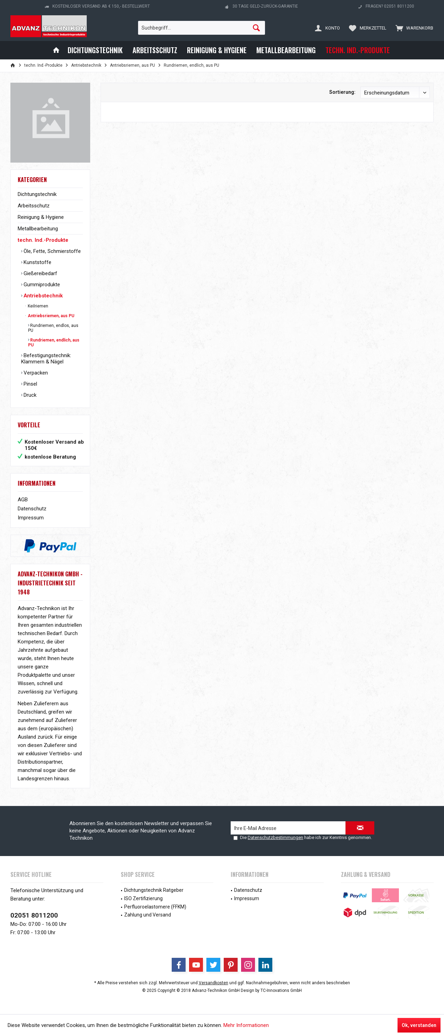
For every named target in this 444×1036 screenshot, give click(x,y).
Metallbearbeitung (38, 228)
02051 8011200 (34, 915)
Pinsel (29, 384)
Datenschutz (32, 508)
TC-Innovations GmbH (281, 990)
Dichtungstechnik (37, 194)
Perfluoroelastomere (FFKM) (155, 907)
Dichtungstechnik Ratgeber (153, 890)
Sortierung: (342, 92)
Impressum (31, 518)
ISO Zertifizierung (143, 898)
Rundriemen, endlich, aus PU (53, 342)
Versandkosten (213, 982)
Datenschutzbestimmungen (275, 837)
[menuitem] (413, 28)
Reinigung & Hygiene (41, 217)
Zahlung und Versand (147, 915)
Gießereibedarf (39, 273)
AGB (23, 499)
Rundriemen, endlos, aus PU (53, 328)
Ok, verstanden (419, 1025)
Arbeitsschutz (34, 206)
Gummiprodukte (41, 284)
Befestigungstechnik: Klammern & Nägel (46, 358)
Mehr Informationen (246, 1025)
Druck (29, 395)
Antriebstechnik (42, 296)
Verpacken (35, 373)
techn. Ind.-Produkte (43, 240)
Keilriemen (37, 306)
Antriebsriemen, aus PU (50, 315)
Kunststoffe (36, 262)
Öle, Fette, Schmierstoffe (51, 251)
